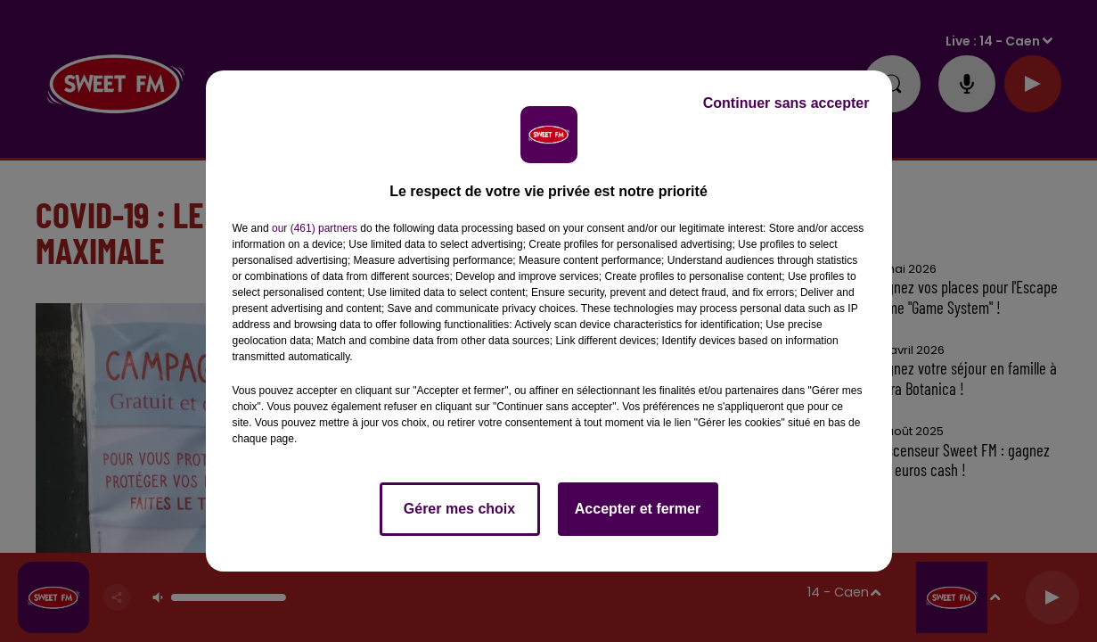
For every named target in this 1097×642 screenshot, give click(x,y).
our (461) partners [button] (314, 228)
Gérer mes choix (459, 508)
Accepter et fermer (637, 508)
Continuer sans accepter (786, 103)
